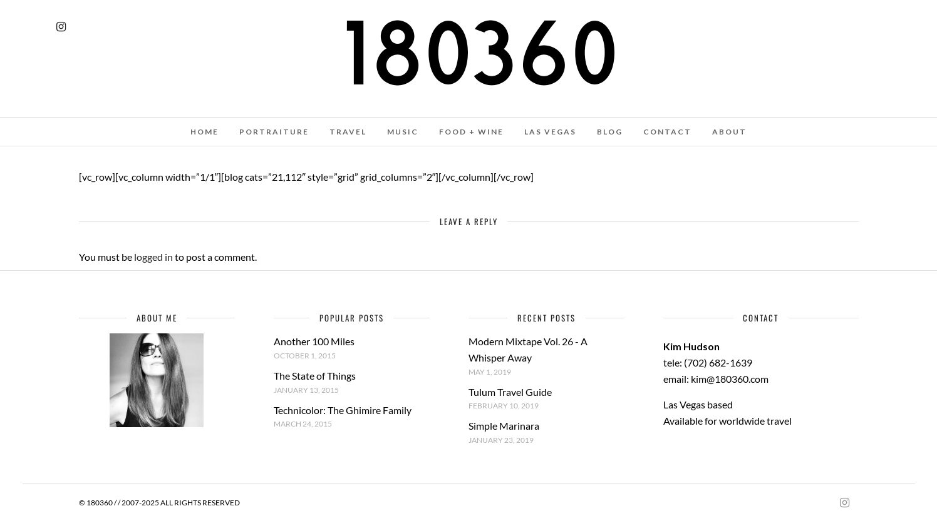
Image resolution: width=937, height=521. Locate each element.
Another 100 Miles (314, 341)
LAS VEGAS (550, 131)
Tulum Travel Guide (510, 392)
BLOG (610, 131)
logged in (153, 257)
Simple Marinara (503, 426)
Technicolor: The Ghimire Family (343, 410)
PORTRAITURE (274, 131)
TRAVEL (347, 131)
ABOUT (729, 131)
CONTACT (667, 131)
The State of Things (315, 376)
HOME (204, 131)
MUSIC (402, 131)
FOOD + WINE (471, 131)
